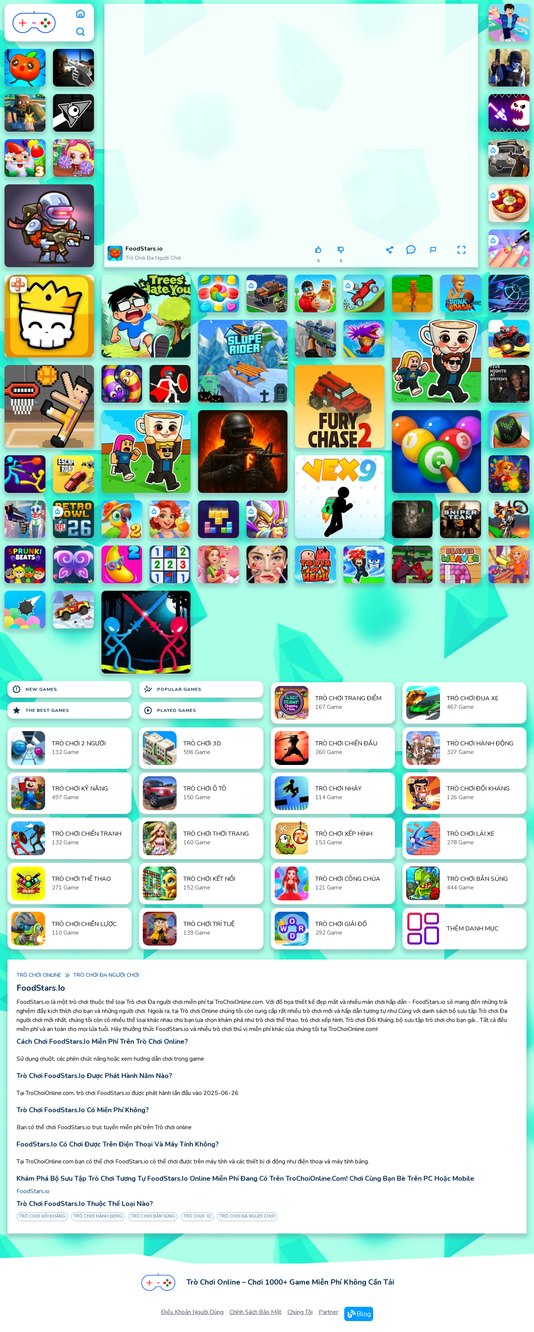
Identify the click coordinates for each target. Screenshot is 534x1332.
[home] (80, 13)
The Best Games (40, 710)
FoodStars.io (33, 1191)
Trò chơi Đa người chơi (153, 258)
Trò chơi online (39, 975)
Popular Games (172, 689)
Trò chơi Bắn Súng (153, 1216)
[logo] (34, 22)
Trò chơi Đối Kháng (42, 1216)
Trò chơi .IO (197, 1216)
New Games (34, 689)
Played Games (170, 710)
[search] (80, 31)
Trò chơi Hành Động (98, 1216)
